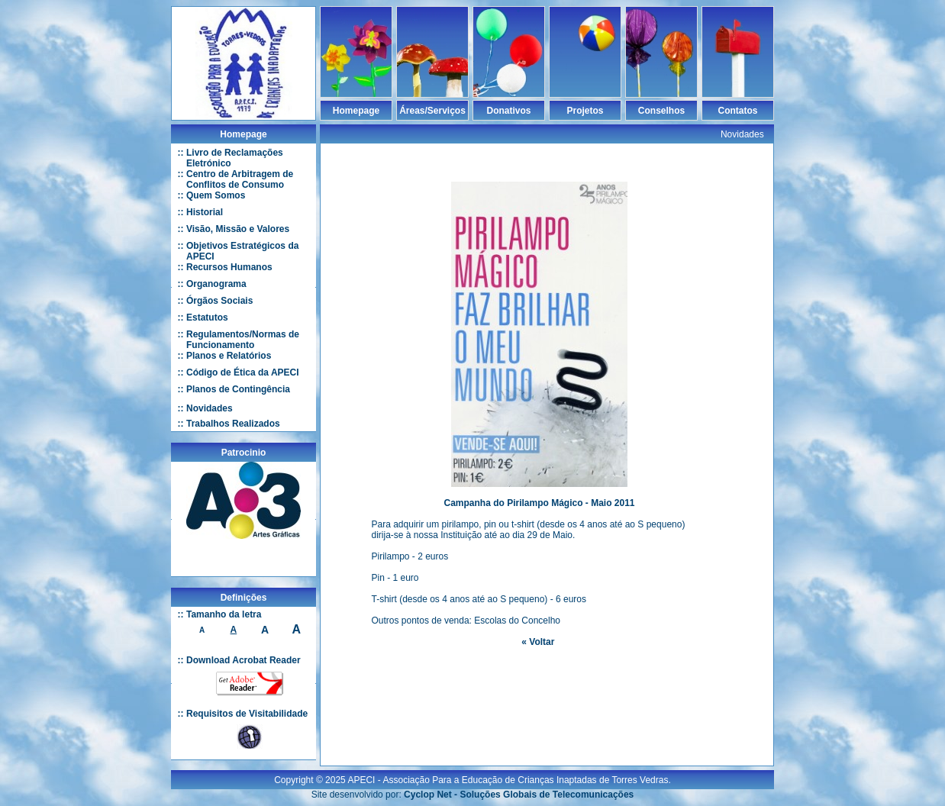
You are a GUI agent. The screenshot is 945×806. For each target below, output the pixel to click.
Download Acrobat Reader (243, 660)
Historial (204, 212)
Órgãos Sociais (219, 300)
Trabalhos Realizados (233, 423)
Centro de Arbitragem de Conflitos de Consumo (239, 179)
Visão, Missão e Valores (237, 229)
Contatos (738, 110)
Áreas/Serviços (432, 110)
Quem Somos (215, 195)
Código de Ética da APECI (242, 372)
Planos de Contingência (238, 389)
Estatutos (207, 317)
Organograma (216, 284)
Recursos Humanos (229, 267)
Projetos (584, 110)
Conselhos (661, 110)
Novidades (209, 408)
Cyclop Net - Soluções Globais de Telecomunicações (519, 788)
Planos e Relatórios (228, 355)
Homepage (356, 110)
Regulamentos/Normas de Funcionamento (242, 339)
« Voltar (537, 642)
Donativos (508, 110)
